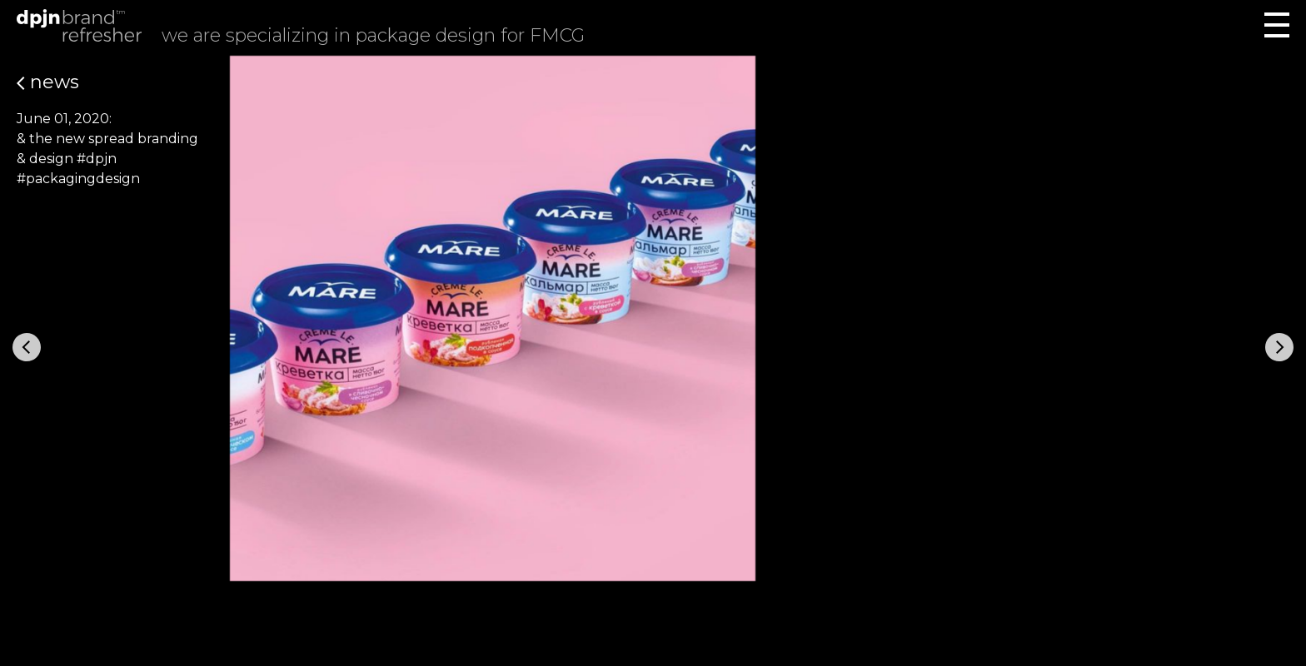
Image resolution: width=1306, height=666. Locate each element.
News (48, 82)
